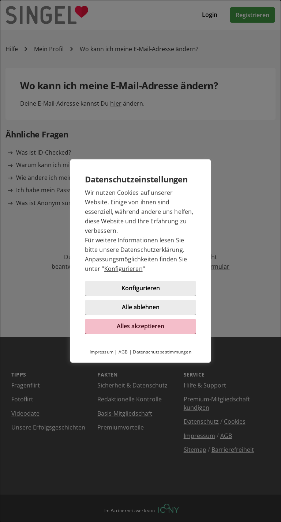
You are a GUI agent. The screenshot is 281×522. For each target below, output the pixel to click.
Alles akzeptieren (140, 326)
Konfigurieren (123, 269)
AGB (123, 352)
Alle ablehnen (141, 307)
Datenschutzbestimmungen (162, 352)
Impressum (101, 352)
